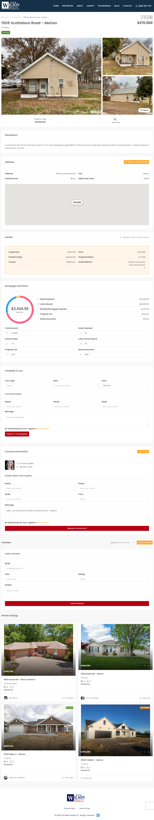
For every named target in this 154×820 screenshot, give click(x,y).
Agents (90, 6)
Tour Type (10, 381)
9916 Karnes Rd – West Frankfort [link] (19, 679)
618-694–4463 (26, 467)
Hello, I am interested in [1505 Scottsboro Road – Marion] (77, 513)
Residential (16, 17)
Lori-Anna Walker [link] (92, 698)
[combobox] (28, 385)
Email (104, 402)
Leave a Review (145, 542)
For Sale (6, 32)
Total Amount (11, 328)
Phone (56, 402)
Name (8, 402)
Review (8, 585)
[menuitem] (143, 6)
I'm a (80, 494)
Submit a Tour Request (17, 434)
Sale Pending (145, 708)
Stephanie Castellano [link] (17, 778)
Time (104, 381)
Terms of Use (43, 428)
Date (55, 381)
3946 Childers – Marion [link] (92, 760)
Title (7, 574)
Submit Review (77, 603)
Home (56, 6)
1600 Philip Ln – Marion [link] (14, 754)
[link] (38, 650)
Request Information (77, 528)
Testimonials (104, 6)
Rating (81, 574)
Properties (67, 6)
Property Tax (11, 349)
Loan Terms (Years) (87, 339)
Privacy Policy (69, 808)
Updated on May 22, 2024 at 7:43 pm (134, 237)
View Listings (143, 452)
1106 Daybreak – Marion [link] (92, 673)
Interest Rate (11, 339)
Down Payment (85, 328)
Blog (116, 6)
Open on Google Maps (136, 162)
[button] (143, 17)
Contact (127, 6)
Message (9, 411)
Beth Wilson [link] (13, 698)
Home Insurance (86, 349)
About (80, 6)
